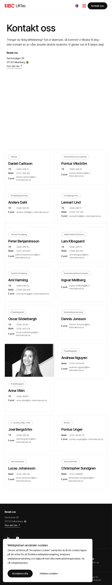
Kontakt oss (97, 5)
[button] (77, 6)
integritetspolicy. (19, 562)
